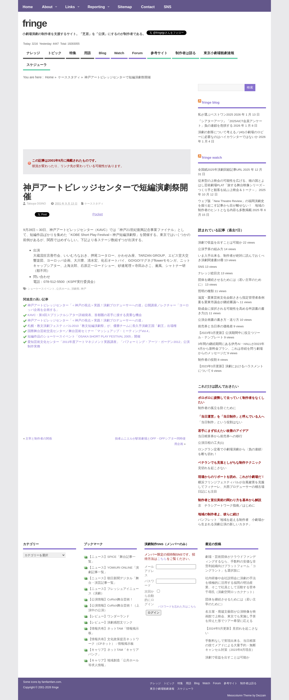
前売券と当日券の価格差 (215, 326)
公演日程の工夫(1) (211, 442)
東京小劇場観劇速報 (219, 53)
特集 (72, 53)
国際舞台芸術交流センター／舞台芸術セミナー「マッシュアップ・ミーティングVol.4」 (89, 331)
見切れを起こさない (212, 468)
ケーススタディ (69, 77)
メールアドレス (149, 571)
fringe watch (212, 157)
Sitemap (125, 7)
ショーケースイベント (41, 288)
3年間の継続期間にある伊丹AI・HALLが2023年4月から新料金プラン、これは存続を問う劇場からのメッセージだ (231, 348)
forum (137, 53)
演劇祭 (75, 288)
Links (70, 7)
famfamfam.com (51, 682)
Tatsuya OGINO (36, 203)
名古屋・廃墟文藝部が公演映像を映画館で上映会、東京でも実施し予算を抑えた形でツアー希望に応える (230, 616)
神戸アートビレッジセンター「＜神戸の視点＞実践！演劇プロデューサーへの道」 (86, 320)
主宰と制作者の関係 (39, 438)
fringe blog (211, 102)
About (47, 7)
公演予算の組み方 (210, 249)
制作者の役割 (207, 359)
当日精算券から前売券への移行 (220, 436)
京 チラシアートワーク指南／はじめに (226, 505)
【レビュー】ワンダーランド (108, 616)
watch (119, 53)
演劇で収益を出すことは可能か (220, 242)
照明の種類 (206, 291)
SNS (167, 7)
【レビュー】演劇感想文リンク (110, 622)
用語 (87, 53)
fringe (34, 23)
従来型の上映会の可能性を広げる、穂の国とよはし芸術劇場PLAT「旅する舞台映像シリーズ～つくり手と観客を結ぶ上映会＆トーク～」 (232, 185)
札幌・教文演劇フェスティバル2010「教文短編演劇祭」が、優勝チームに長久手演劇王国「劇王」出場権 (102, 326)
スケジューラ (36, 65)
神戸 (83, 288)
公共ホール (63, 288)
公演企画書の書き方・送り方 (218, 319)
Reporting (96, 7)
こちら (162, 558)
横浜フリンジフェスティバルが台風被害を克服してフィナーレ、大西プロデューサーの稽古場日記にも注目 (231, 487)
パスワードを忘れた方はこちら (177, 606)
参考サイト (159, 53)
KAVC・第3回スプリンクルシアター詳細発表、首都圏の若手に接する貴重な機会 (85, 315)
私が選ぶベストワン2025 (215, 114)
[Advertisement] (107, 114)
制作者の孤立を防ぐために (217, 408)
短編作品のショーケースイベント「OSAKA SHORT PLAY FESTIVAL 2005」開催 (84, 336)
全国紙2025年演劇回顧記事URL (220, 169)
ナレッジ (33, 53)
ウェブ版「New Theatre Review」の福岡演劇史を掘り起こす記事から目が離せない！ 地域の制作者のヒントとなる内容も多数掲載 (231, 205)
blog (102, 53)
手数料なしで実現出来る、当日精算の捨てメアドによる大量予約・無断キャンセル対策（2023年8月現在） (230, 645)
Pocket (97, 214)
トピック (54, 53)
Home (28, 7)
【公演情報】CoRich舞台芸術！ (110, 599)
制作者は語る (185, 53)
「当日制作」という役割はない (220, 422)
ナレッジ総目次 (209, 273)
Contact (148, 7)
